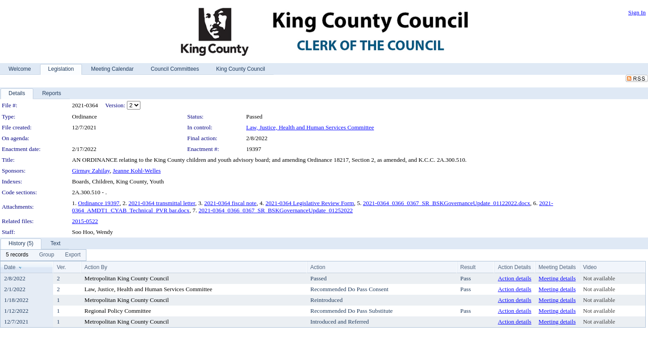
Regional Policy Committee (118, 310)
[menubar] (43, 255)
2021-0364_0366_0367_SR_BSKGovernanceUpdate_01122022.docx (447, 203)
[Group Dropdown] (46, 255)
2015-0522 (85, 221)
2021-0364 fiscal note (230, 203)
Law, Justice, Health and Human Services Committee (310, 127)
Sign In (637, 12)
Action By (96, 267)
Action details (514, 278)
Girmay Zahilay (91, 170)
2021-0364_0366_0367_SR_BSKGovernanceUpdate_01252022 (275, 210)
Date (9, 267)
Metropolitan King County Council (127, 278)
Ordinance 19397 (98, 203)
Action (317, 267)
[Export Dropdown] (72, 255)
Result (468, 267)
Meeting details (557, 278)
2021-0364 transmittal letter (162, 203)
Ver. (61, 267)
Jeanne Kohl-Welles (137, 170)
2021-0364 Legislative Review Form (310, 203)
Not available (599, 278)
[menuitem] (17, 255)
